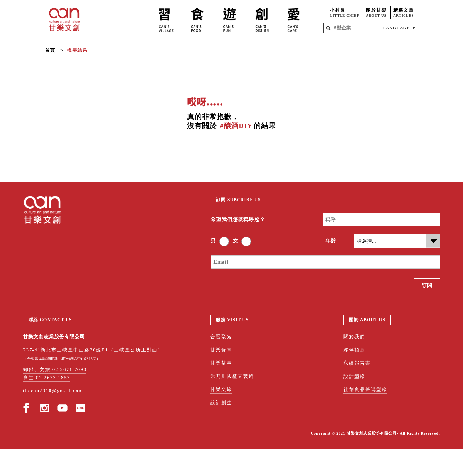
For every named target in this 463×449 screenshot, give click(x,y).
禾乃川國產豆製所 (232, 376)
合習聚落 (221, 336)
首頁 (50, 50)
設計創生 (221, 402)
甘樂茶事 (221, 363)
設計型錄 (354, 376)
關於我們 (354, 336)
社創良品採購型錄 (365, 389)
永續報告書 (357, 363)
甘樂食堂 (221, 349)
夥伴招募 (354, 349)
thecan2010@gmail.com (53, 390)
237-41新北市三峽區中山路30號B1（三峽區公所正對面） (93, 349)
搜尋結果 (77, 50)
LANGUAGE (396, 27)
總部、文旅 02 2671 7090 (54, 369)
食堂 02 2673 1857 (46, 377)
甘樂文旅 (221, 389)
